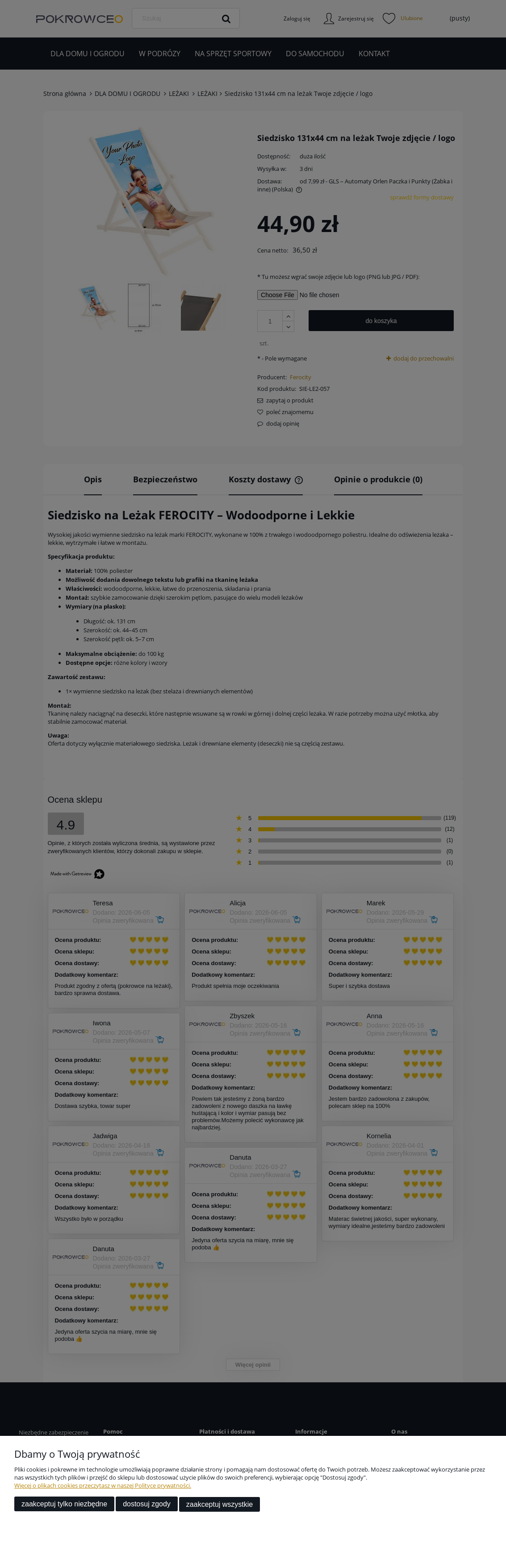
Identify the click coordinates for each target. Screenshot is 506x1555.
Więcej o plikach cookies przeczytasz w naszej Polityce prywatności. (102, 1486)
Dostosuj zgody (147, 1504)
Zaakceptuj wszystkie (219, 1504)
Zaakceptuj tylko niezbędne (64, 1504)
